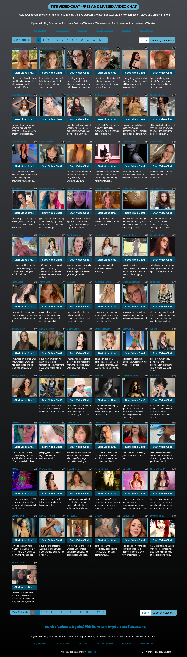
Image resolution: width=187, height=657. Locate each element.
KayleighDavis (102, 235)
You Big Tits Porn (105, 30)
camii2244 (100, 422)
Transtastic (17, 235)
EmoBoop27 (156, 375)
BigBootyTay (45, 469)
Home (144, 40)
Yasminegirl (45, 282)
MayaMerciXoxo (47, 516)
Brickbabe (155, 282)
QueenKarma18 (47, 375)
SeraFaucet (17, 282)
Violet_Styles (156, 142)
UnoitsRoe (127, 95)
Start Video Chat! (24, 72)
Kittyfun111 (155, 48)
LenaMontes (73, 375)
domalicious (45, 422)
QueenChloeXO (157, 469)
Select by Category (162, 40)
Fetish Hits (92, 652)
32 (99, 40)
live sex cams (137, 627)
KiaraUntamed (74, 469)
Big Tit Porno (40, 30)
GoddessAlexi (102, 188)
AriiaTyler (99, 375)
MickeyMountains (48, 188)
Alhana (153, 329)
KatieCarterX (128, 188)
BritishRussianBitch (22, 95)
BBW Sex (82, 30)
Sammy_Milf (18, 516)
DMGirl (15, 469)
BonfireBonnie (74, 235)
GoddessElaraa (157, 95)
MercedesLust (129, 235)
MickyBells (127, 469)
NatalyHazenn (19, 375)
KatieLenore (73, 48)
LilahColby (127, 48)
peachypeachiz (19, 48)
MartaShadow (129, 142)
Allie (69, 142)
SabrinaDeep (156, 188)
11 (88, 40)
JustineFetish (101, 469)
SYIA (97, 142)
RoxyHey (16, 188)
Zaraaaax (71, 282)
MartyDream (128, 516)
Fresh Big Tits (146, 30)
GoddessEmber (158, 235)
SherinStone (73, 329)
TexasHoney (128, 422)
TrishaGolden (18, 329)
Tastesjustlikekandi (104, 95)
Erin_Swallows (19, 142)
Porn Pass (126, 30)
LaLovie (16, 422)
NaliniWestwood (130, 375)
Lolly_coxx (72, 422)
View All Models (21, 40)
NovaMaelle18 (46, 142)
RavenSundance (47, 48)
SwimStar (155, 422)
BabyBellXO (128, 329)
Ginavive (99, 516)
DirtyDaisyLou (102, 48)
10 (82, 40)
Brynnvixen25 (157, 516)
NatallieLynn (73, 188)
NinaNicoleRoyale (131, 282)
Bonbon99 (44, 235)
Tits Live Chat (62, 30)
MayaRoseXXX (46, 329)
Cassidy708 (45, 95)
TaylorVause (73, 95)
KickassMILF (18, 562)
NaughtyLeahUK (103, 282)
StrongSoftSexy (102, 329)
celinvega (72, 516)
